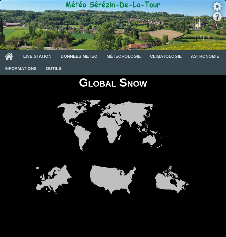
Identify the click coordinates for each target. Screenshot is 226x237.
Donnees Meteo (79, 56)
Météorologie (124, 56)
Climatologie (166, 56)
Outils (53, 68)
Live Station (37, 56)
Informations (21, 68)
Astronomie (205, 56)
